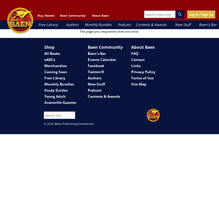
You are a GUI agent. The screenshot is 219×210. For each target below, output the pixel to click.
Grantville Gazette (60, 102)
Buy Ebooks (46, 15)
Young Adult (55, 96)
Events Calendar (102, 59)
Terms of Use (142, 78)
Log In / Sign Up (201, 14)
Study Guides (56, 90)
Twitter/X (96, 71)
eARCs (49, 59)
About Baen (100, 15)
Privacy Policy (143, 71)
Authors (72, 24)
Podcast (124, 24)
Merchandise (55, 65)
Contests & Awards (151, 24)
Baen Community (73, 15)
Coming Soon (55, 71)
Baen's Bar (208, 24)
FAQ (135, 53)
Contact (138, 59)
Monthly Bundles (98, 24)
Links (136, 65)
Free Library (48, 24)
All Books (52, 53)
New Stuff (183, 24)
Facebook (96, 65)
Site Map (138, 84)
